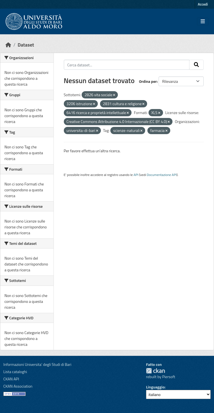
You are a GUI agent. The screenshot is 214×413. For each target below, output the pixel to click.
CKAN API (11, 379)
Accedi (203, 4)
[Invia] (196, 65)
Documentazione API (162, 174)
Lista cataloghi (15, 372)
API (135, 174)
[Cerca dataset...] (127, 65)
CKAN (155, 371)
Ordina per (148, 81)
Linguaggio (155, 387)
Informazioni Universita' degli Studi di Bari (37, 364)
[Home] (8, 45)
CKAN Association (17, 386)
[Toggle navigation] (202, 21)
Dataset (26, 45)
